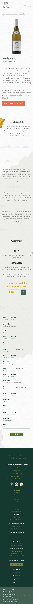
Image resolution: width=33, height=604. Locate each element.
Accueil (3, 14)
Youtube (18, 582)
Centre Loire (22, 14)
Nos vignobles (16, 471)
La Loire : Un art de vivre (16, 473)
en (25, 5)
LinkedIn (17, 578)
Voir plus (16, 434)
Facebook (17, 575)
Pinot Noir (16, 504)
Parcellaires (16, 492)
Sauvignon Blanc (16, 511)
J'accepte (27, 595)
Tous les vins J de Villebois (12, 14)
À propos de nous (16, 468)
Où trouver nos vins (16, 476)
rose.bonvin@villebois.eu (16, 519)
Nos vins (16, 487)
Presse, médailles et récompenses (16, 479)
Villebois (16, 509)
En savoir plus (13, 601)
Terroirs (16, 495)
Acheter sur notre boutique (13, 103)
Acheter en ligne (16, 564)
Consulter (19, 350)
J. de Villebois (16, 490)
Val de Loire (16, 499)
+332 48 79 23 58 (17, 517)
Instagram (17, 572)
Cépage (16, 501)
